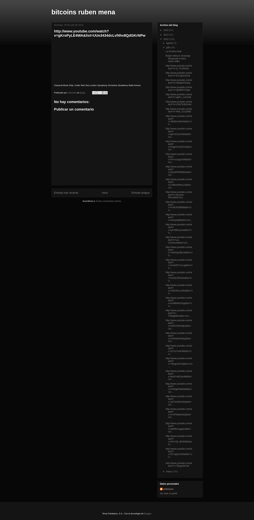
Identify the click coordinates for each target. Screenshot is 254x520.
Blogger (147, 513)
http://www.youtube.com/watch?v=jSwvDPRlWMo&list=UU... (179, 170)
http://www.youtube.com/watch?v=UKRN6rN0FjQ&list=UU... (179, 337)
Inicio (105, 192)
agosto (170, 43)
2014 (166, 34)
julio (168, 47)
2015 (166, 30)
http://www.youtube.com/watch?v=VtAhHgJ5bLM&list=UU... (179, 251)
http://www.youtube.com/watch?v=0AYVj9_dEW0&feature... (179, 440)
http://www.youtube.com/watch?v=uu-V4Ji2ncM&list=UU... (179, 240)
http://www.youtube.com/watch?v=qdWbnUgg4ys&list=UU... (179, 427)
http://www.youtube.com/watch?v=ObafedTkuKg (179, 81)
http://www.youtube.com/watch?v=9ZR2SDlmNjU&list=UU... (179, 324)
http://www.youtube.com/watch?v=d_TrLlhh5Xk (179, 67)
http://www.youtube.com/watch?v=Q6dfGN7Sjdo (179, 88)
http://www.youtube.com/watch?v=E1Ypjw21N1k (179, 74)
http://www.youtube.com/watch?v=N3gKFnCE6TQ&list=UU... (179, 145)
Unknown (168, 489)
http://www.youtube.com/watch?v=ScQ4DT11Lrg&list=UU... (179, 264)
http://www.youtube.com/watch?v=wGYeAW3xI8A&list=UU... (179, 400)
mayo (169, 471)
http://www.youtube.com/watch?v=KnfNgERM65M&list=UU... (179, 387)
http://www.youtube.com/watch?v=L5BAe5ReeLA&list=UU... (179, 183)
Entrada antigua (140, 192)
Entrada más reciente (66, 192)
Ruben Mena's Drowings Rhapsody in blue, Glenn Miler (178, 58)
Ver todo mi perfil (168, 493)
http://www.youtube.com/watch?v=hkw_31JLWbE (179, 110)
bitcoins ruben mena (83, 12)
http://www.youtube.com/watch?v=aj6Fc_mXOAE (179, 95)
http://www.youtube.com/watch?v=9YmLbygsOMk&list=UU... (179, 158)
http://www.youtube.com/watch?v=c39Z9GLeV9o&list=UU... (179, 289)
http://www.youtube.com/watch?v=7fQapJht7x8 (179, 464)
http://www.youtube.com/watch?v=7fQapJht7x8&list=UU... (179, 362)
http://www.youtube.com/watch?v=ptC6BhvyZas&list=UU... (179, 228)
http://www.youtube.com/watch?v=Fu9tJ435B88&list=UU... (179, 206)
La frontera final (173, 51)
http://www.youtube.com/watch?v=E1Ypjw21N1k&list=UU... (179, 452)
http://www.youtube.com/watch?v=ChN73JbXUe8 (179, 103)
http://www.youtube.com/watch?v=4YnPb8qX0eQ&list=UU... (179, 413)
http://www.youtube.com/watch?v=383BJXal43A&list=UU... (179, 120)
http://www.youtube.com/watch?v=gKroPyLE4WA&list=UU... (179, 132)
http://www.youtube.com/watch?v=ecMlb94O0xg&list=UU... (179, 302)
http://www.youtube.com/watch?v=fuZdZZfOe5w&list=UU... (179, 276)
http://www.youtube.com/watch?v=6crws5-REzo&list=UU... (179, 195)
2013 (166, 39)
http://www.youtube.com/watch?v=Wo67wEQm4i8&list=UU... (179, 375)
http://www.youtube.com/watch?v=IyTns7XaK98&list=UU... (179, 349)
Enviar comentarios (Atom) (108, 201)
